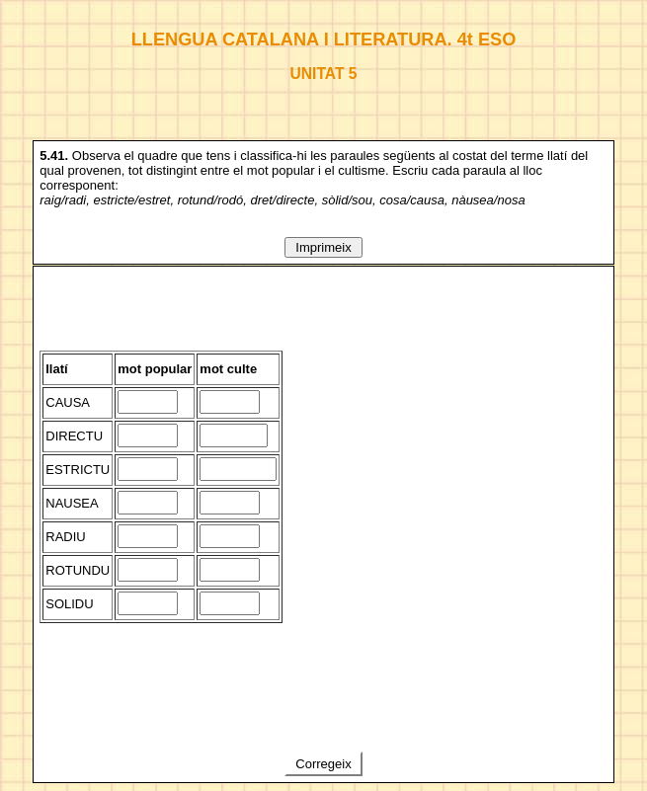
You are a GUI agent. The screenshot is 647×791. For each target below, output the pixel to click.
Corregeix (324, 763)
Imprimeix (324, 247)
